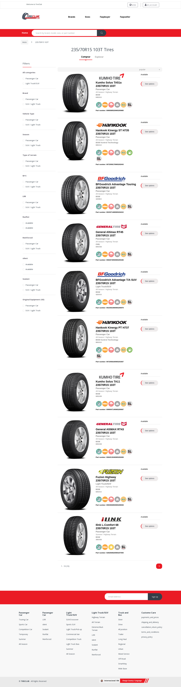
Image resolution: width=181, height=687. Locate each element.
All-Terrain (96, 622)
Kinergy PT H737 (118, 327)
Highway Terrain (98, 617)
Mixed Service (123, 654)
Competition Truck (73, 639)
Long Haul (122, 639)
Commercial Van (73, 634)
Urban (120, 649)
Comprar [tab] (85, 56)
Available (29, 223)
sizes (87, 16)
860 (97, 342)
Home (23, 32)
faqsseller (125, 16)
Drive (120, 624)
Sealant (45, 629)
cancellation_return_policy (151, 627)
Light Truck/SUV (32, 83)
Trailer (120, 634)
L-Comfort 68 (110, 524)
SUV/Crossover (72, 619)
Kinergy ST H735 (118, 130)
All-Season (23, 644)
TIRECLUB (25, 681)
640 (97, 97)
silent (44, 624)
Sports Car (23, 624)
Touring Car (23, 619)
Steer (120, 619)
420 (97, 199)
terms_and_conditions (150, 632)
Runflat (45, 634)
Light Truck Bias (72, 644)
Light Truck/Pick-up (74, 629)
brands (71, 16)
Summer (22, 639)
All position (122, 629)
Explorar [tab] (99, 56)
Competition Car (25, 629)
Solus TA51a (114, 82)
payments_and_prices (150, 617)
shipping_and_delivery (150, 622)
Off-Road (122, 659)
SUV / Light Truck (33, 104)
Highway (110, 477)
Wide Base (122, 668)
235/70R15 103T (109, 84)
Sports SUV (70, 624)
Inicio (24, 42)
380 (97, 540)
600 (97, 247)
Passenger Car (32, 78)
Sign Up (155, 597)
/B (99, 199)
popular (142, 69)
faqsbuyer (105, 16)
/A (99, 97)
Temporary (23, 634)
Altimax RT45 (114, 232)
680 (97, 145)
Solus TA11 (113, 381)
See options (149, 84)
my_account (151, 5)
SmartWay (122, 663)
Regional (121, 644)
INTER (132, 5)
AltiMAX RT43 (115, 429)
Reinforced (46, 639)
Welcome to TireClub (34, 4)
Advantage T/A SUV (124, 279)
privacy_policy (146, 637)
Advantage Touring (124, 184)
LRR (44, 619)
